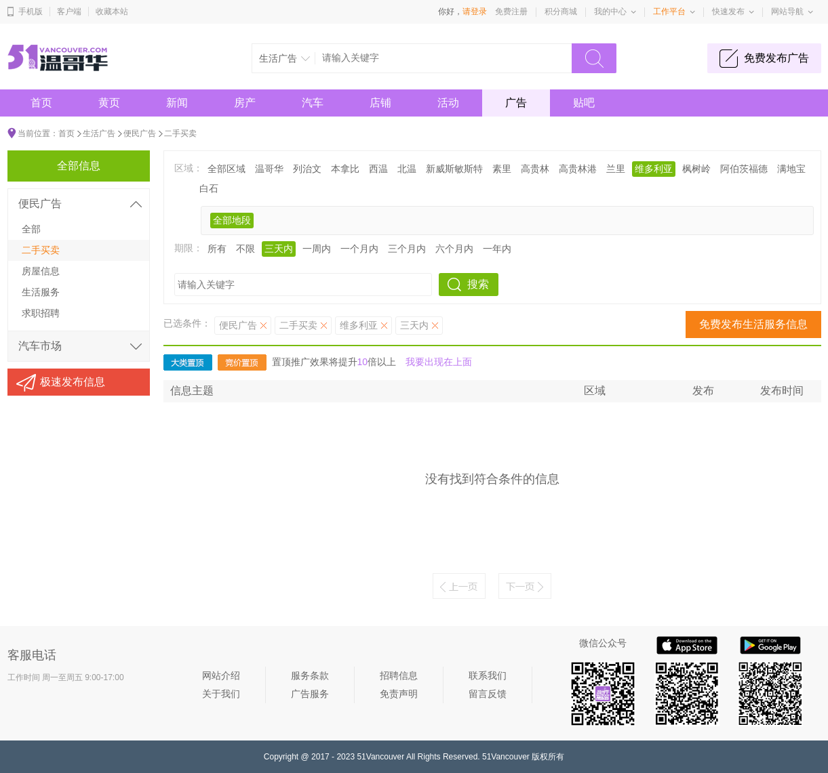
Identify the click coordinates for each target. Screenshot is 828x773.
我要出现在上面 (439, 361)
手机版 (30, 11)
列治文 (307, 168)
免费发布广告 (776, 58)
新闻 (177, 102)
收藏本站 (112, 11)
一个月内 (359, 248)
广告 (516, 102)
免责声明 (399, 693)
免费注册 (511, 11)
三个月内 (407, 248)
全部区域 (226, 168)
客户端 (69, 11)
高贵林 (535, 168)
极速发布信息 (72, 382)
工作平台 (669, 11)
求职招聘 (41, 313)
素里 (501, 168)
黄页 (109, 102)
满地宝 (791, 168)
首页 (41, 102)
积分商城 (561, 11)
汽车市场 (40, 346)
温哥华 (269, 168)
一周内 (316, 248)
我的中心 (610, 11)
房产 (245, 102)
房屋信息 (41, 271)
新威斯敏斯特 (454, 168)
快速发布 (728, 11)
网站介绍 (221, 675)
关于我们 (221, 693)
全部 (31, 229)
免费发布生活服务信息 (753, 324)
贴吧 (584, 102)
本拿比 (345, 168)
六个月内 (454, 248)
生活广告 (99, 133)
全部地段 (232, 220)
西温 (378, 168)
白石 (208, 188)
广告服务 (310, 693)
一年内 (497, 248)
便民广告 (139, 133)
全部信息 (78, 165)
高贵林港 (578, 168)
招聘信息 (399, 675)
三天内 (278, 248)
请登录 (474, 11)
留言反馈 (488, 693)
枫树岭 (696, 168)
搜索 (478, 284)
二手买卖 (180, 133)
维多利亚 (654, 168)
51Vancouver (380, 756)
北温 (406, 168)
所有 (217, 248)
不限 (245, 248)
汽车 (312, 102)
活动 (448, 102)
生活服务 (41, 292)
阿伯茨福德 (744, 168)
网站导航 (787, 11)
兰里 (615, 168)
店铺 (380, 102)
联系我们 (488, 675)
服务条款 (310, 675)
